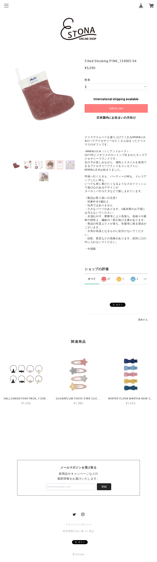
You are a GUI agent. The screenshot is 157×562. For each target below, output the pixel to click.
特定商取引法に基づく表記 (78, 531)
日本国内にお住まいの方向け (116, 117)
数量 (87, 79)
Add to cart (116, 108)
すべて (92, 279)
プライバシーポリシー (78, 524)
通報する (143, 319)
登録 (104, 486)
